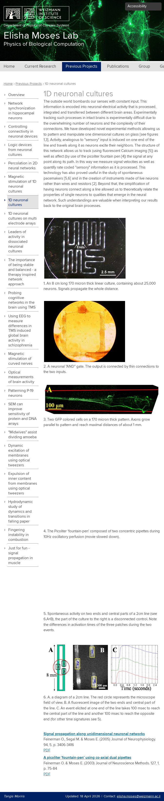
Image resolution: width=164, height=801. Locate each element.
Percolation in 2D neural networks (22, 166)
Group (144, 66)
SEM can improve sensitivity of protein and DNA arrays (22, 414)
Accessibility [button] (137, 6)
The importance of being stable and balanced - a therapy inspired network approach (22, 272)
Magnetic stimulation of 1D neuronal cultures (22, 184)
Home (9, 66)
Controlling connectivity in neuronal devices (22, 131)
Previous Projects (81, 66)
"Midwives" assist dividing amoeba (22, 434)
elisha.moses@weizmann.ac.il (138, 796)
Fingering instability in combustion (18, 535)
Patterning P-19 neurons (20, 393)
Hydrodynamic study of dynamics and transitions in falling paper (20, 512)
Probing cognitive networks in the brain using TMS (22, 300)
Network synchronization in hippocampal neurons (21, 110)
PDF (47, 750)
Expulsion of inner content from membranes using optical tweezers (22, 483)
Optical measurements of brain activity (21, 377)
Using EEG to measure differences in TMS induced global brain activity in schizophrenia (20, 331)
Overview (16, 95)
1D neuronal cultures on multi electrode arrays (22, 218)
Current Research (40, 66)
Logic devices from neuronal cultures (20, 150)
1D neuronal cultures (18, 202)
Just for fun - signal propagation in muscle (20, 555)
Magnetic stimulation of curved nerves (20, 359)
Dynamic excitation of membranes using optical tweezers (19, 455)
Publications (118, 66)
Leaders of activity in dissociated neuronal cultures (17, 242)
